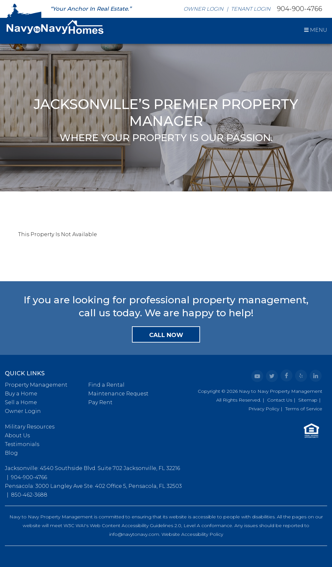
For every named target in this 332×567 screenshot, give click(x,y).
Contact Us (279, 400)
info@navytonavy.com (134, 534)
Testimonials (22, 444)
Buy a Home (21, 394)
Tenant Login (250, 9)
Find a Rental (106, 385)
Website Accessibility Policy (192, 534)
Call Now (166, 335)
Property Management (36, 385)
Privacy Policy (263, 409)
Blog (11, 453)
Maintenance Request (118, 394)
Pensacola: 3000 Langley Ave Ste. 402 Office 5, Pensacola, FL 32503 (93, 486)
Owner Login (203, 9)
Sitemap (307, 400)
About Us (17, 435)
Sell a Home (21, 402)
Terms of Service (303, 409)
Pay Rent (100, 402)
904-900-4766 (299, 8)
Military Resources (29, 427)
